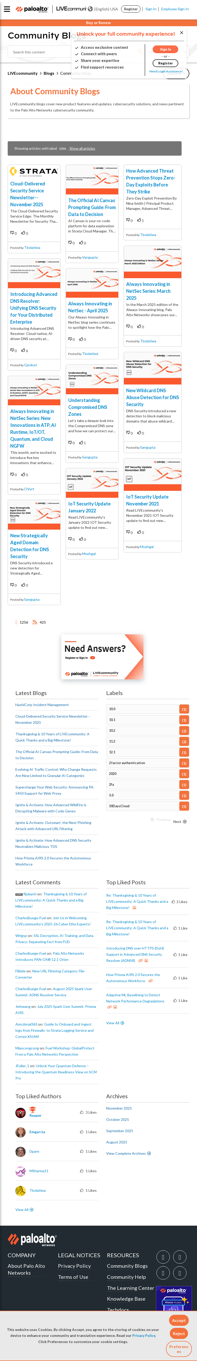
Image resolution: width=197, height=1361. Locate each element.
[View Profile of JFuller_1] (22, 1066)
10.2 (112, 731)
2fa (111, 784)
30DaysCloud (119, 806)
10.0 (112, 709)
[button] (179, 1320)
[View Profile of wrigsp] (21, 936)
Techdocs (118, 1310)
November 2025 (119, 1108)
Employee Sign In (175, 9)
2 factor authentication (127, 763)
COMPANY (22, 1255)
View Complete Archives (128, 1153)
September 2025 (119, 1131)
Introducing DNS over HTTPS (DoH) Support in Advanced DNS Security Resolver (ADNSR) (135, 954)
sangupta (32, 599)
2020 (112, 774)
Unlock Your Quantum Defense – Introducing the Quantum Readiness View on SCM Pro (56, 1072)
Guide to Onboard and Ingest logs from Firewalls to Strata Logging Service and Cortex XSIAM (54, 1030)
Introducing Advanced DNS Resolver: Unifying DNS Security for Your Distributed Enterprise (33, 308)
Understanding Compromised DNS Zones (87, 407)
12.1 (112, 752)
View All (112, 1023)
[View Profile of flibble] (20, 971)
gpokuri (30, 365)
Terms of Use (73, 1277)
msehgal (89, 553)
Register (131, 9)
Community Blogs (127, 1266)
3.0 (111, 795)
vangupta (90, 257)
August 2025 (116, 1142)
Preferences (179, 1349)
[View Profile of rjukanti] (29, 894)
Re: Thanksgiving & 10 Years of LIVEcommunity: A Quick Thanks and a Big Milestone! (137, 901)
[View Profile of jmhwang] (23, 1006)
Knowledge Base (126, 1299)
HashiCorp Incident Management (42, 704)
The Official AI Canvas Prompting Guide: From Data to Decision (92, 207)
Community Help (126, 1277)
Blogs (49, 73)
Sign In (150, 9)
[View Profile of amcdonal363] (26, 1024)
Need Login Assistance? (166, 71)
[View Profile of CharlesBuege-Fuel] (30, 918)
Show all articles (82, 148)
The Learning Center (130, 1288)
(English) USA (103, 9)
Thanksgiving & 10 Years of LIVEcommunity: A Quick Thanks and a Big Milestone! (51, 900)
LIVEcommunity (23, 73)
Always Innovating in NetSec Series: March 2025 (148, 291)
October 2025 (117, 1119)
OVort (29, 489)
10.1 (112, 720)
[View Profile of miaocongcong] (27, 1048)
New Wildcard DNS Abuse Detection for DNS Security (152, 397)
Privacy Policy (143, 1336)
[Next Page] (180, 821)
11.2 (112, 741)
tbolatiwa (32, 247)
